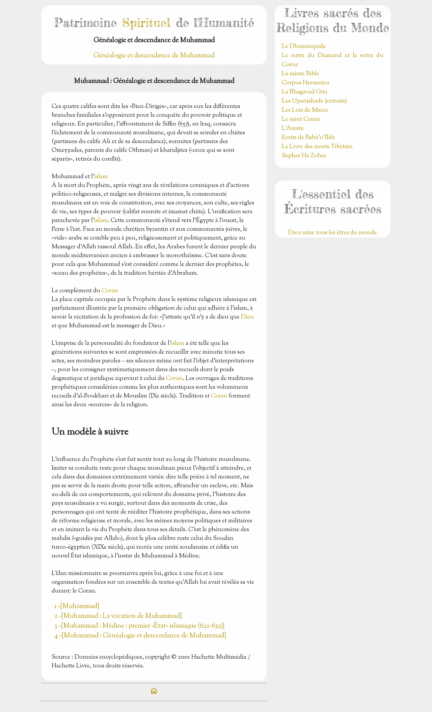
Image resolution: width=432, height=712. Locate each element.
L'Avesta (292, 128)
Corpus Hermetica (305, 83)
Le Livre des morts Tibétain (317, 146)
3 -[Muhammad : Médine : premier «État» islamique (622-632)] (139, 626)
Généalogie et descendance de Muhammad (154, 56)
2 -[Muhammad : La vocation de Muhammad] (118, 616)
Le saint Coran (301, 119)
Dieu (247, 317)
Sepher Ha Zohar (304, 156)
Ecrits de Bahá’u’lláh (308, 137)
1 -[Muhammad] (76, 606)
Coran (110, 290)
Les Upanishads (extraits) (314, 101)
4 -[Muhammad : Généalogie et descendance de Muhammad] (140, 636)
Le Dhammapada (304, 46)
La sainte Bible (300, 74)
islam (101, 176)
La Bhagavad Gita (304, 92)
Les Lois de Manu (305, 110)
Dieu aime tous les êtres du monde (332, 232)
